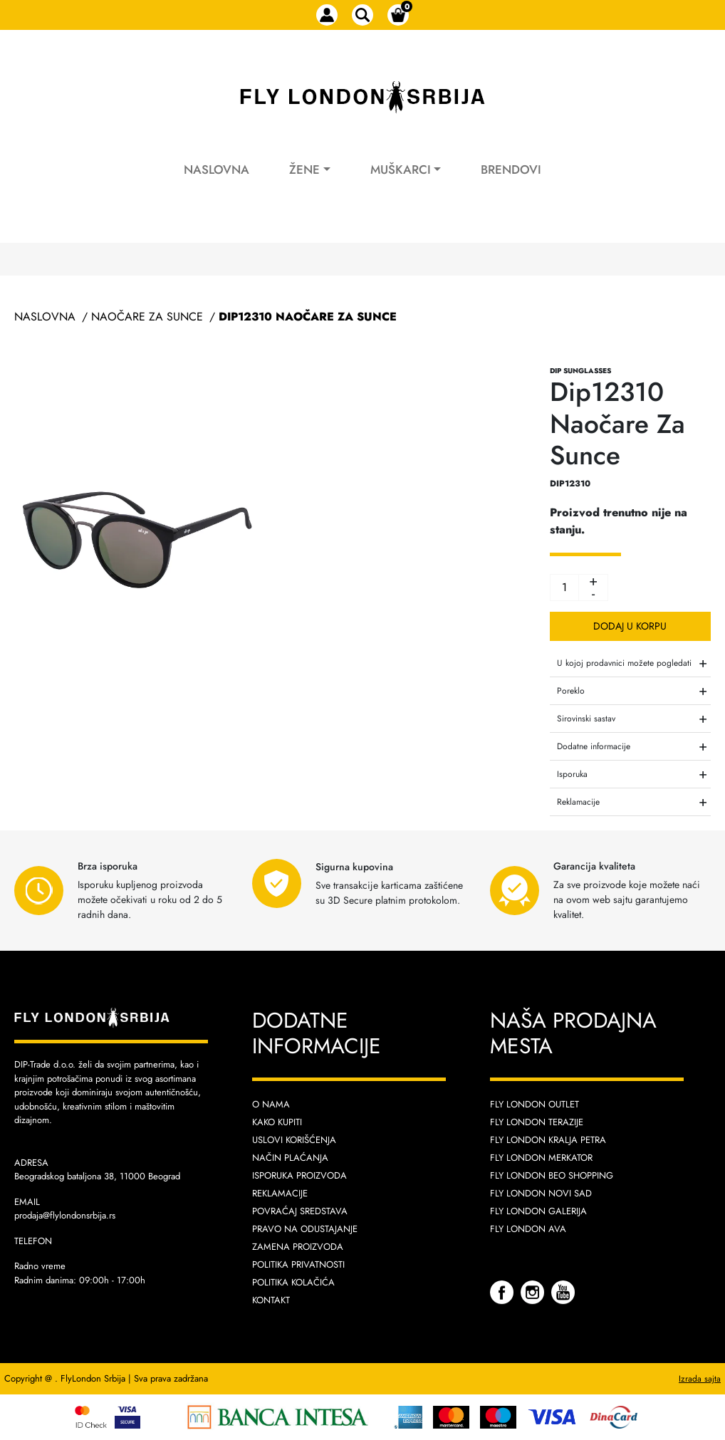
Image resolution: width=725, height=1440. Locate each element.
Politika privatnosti (298, 1264)
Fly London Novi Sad (541, 1193)
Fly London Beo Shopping (551, 1175)
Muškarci (400, 169)
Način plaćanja (290, 1157)
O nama (271, 1104)
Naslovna (216, 169)
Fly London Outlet (534, 1104)
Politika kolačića (293, 1282)
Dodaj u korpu (630, 626)
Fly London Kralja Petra (548, 1140)
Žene (304, 169)
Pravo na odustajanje (305, 1229)
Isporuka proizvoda (299, 1175)
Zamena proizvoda (297, 1246)
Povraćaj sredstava (300, 1211)
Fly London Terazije (536, 1122)
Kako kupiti (277, 1122)
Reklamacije (280, 1193)
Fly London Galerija (538, 1211)
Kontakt (271, 1300)
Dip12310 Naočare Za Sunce (308, 316)
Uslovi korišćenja (294, 1140)
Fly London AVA (528, 1229)
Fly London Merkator (541, 1157)
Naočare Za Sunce (147, 316)
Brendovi (511, 169)
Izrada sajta (700, 1378)
